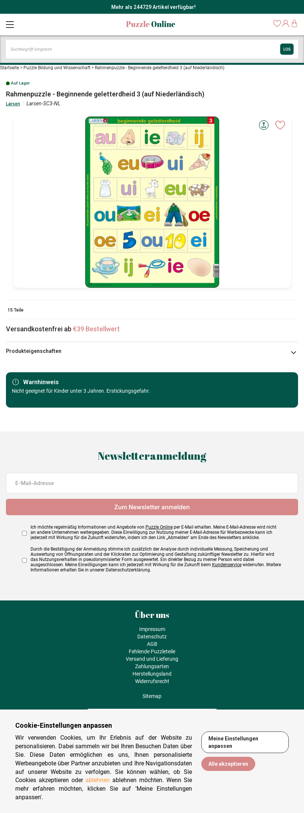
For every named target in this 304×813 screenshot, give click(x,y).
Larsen (13, 103)
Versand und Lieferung (152, 659)
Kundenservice (226, 564)
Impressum (152, 629)
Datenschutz (152, 637)
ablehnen (98, 780)
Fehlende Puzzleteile (152, 651)
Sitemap (152, 696)
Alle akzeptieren (228, 764)
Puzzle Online (159, 527)
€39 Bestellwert (96, 329)
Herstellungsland (152, 674)
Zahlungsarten (152, 666)
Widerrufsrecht (152, 681)
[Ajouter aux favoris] (280, 125)
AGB (152, 644)
